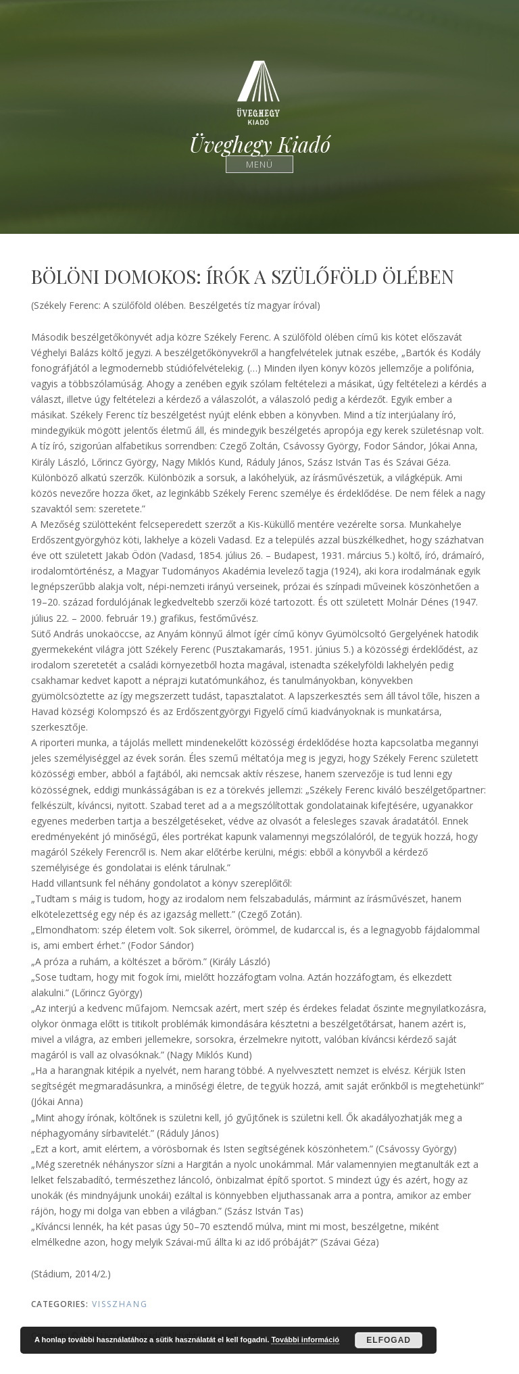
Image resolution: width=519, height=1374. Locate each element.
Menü (260, 164)
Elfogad (388, 1340)
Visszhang (120, 1304)
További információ (305, 1339)
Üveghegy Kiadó (259, 144)
